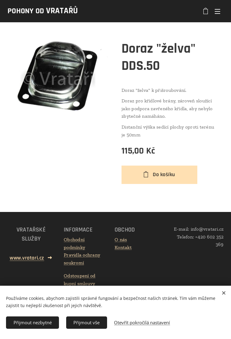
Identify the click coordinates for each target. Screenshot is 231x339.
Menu (217, 11)
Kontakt (123, 247)
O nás (121, 239)
